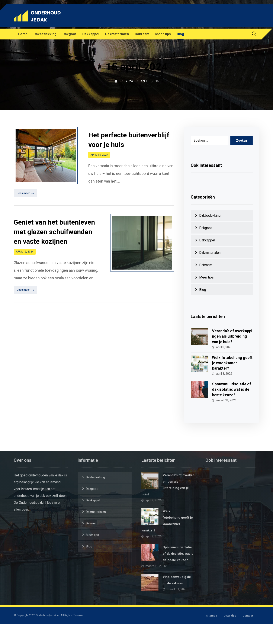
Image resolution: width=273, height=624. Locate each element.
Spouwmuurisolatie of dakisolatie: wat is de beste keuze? (231, 389)
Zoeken (241, 140)
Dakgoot (205, 228)
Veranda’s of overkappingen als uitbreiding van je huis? (232, 336)
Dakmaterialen (210, 253)
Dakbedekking (210, 215)
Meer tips (206, 277)
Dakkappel (207, 240)
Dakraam (205, 265)
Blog (202, 290)
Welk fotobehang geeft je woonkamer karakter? (232, 362)
